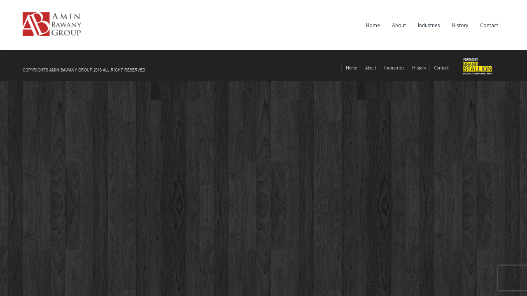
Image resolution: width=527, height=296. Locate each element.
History (460, 25)
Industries (429, 25)
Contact (489, 25)
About (399, 25)
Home (373, 25)
